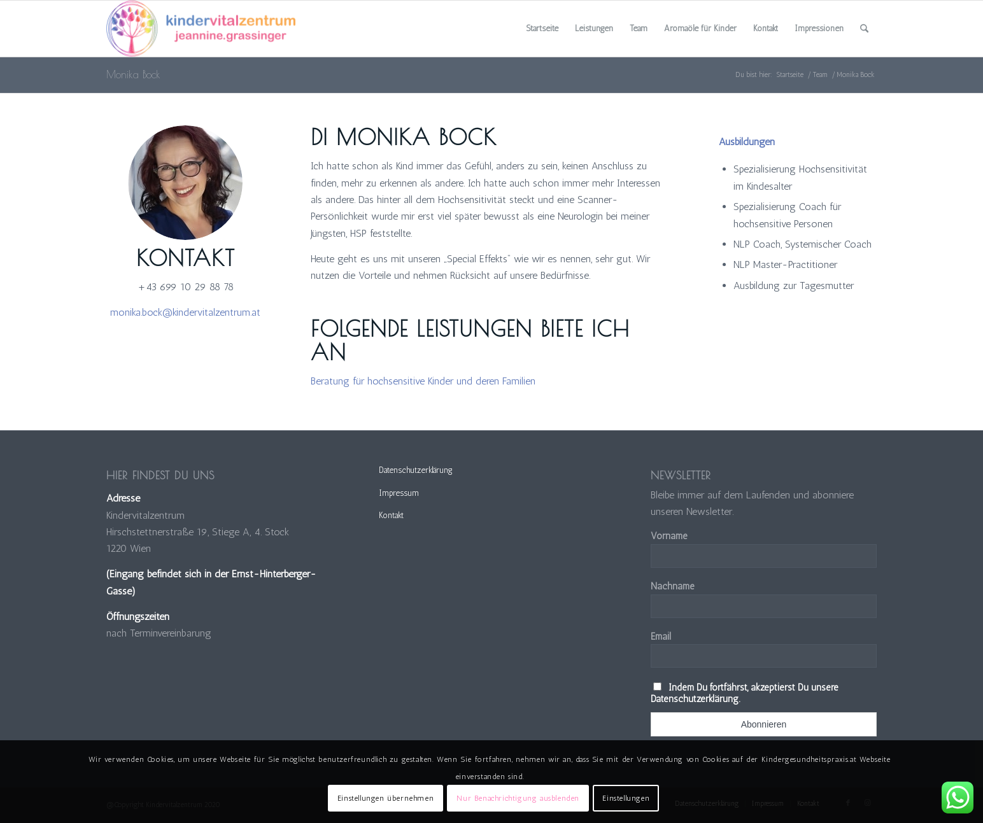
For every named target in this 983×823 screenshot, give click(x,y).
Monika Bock (133, 74)
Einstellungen (625, 798)
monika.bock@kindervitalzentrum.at (185, 312)
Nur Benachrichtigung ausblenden (517, 798)
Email (661, 636)
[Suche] (864, 29)
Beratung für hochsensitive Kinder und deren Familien (423, 381)
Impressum (399, 493)
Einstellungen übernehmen (385, 798)
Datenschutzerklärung (416, 470)
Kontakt (391, 515)
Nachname (673, 586)
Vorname (669, 536)
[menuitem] (542, 29)
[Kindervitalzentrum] (200, 29)
